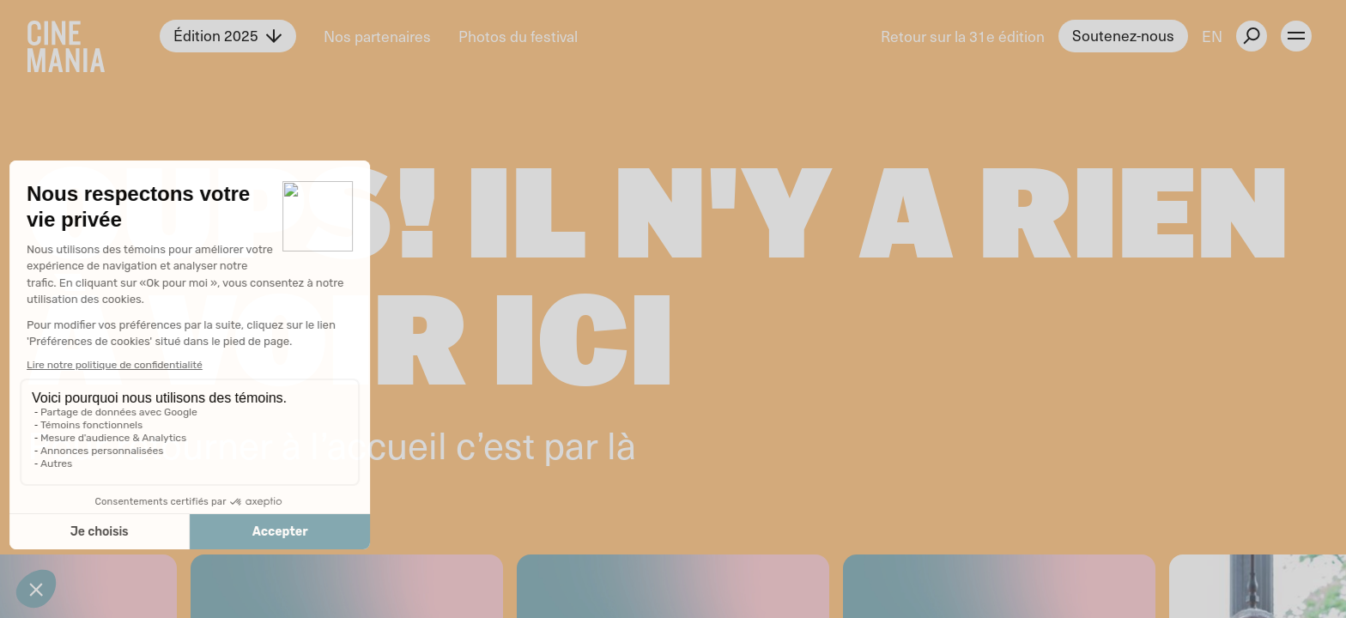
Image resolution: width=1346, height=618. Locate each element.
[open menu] (1296, 36)
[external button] (1251, 36)
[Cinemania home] (93, 36)
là (621, 443)
